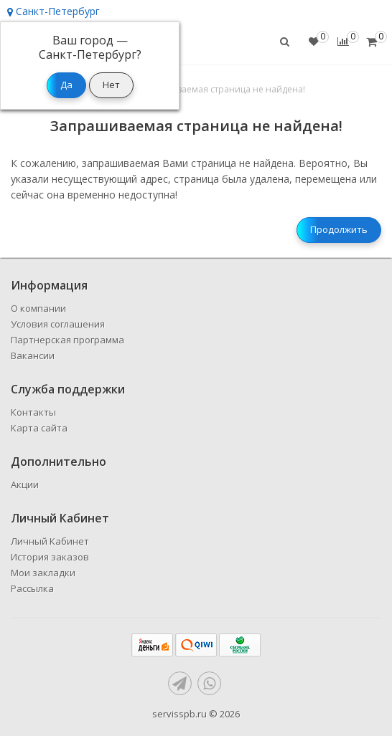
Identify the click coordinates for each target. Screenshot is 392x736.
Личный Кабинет (50, 541)
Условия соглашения (58, 323)
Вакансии (33, 355)
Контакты (33, 412)
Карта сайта (39, 427)
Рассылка (32, 588)
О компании (38, 308)
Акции (25, 484)
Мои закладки (43, 572)
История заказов (50, 556)
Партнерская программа (67, 339)
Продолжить (339, 229)
